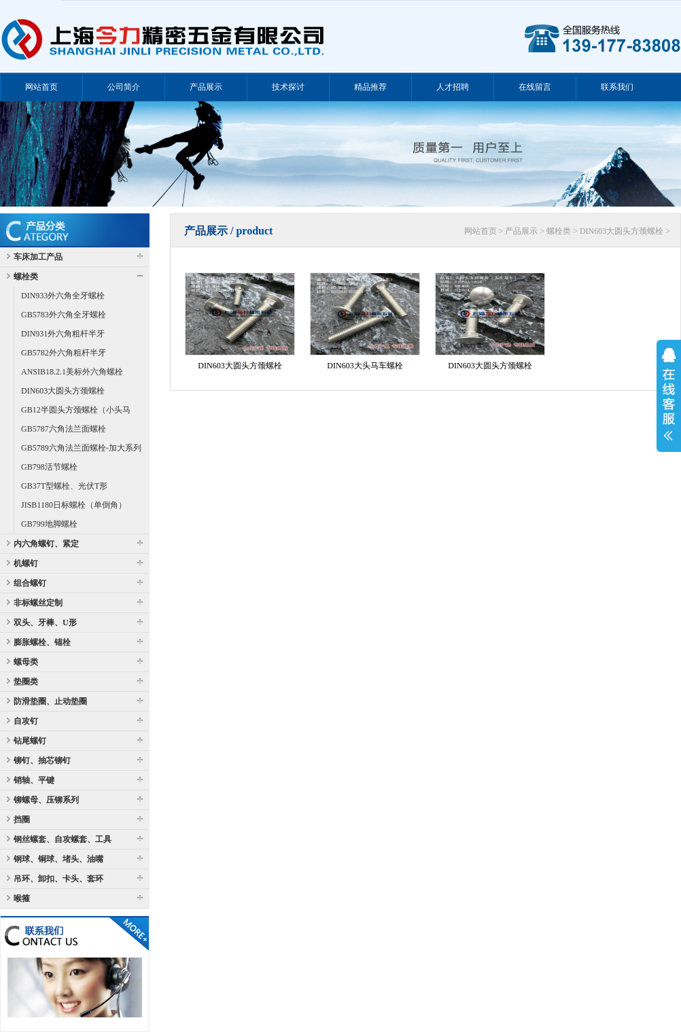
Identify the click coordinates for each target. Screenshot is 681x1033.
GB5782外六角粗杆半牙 (63, 352)
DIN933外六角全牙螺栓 (63, 295)
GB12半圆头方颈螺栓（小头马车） (75, 412)
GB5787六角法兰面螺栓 (63, 429)
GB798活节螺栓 (49, 467)
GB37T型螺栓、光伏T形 (64, 486)
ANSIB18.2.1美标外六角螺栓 (72, 372)
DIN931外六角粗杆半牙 (63, 333)
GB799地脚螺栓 (49, 524)
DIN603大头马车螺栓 (364, 365)
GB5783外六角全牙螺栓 (63, 314)
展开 (669, 394)
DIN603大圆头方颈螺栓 (63, 391)
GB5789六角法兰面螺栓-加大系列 (81, 448)
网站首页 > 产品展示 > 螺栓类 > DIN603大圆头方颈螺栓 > (567, 231)
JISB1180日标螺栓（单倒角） (73, 505)
